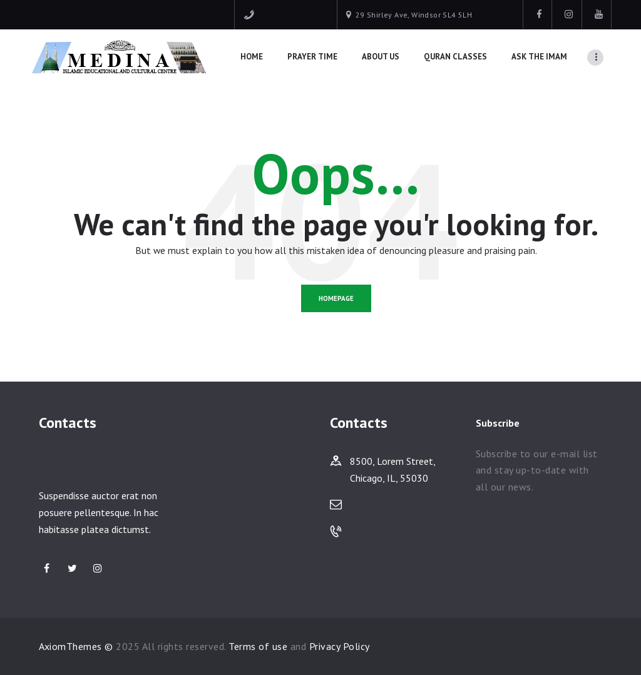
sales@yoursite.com (393, 505)
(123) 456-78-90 (385, 531)
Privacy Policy (339, 646)
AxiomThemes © (76, 646)
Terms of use (257, 646)
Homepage (336, 298)
